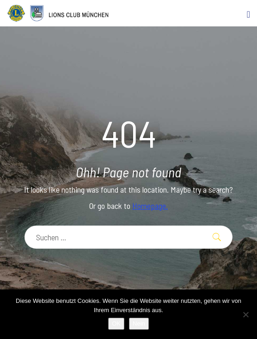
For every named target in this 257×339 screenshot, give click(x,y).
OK (116, 323)
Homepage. (150, 206)
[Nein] (245, 314)
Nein (139, 323)
